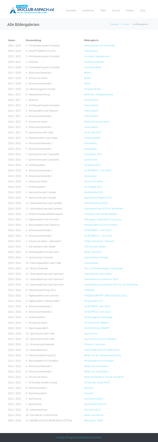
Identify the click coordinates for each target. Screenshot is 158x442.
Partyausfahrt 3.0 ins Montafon (101, 224)
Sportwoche (90, 159)
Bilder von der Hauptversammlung (102, 355)
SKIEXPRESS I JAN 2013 (97, 306)
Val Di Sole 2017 (92, 132)
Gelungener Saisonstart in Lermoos (102, 219)
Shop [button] (142, 10)
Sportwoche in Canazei (96, 257)
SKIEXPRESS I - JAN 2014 (97, 230)
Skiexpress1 (90, 143)
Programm (72, 437)
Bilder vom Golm (93, 251)
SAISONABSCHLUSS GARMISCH (102, 349)
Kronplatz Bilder (93, 67)
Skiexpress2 (90, 148)
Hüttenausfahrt (92, 137)
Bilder (87, 78)
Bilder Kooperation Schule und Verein (104, 376)
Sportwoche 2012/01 (95, 404)
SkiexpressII (90, 175)
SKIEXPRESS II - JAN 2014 (98, 235)
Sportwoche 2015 (93, 192)
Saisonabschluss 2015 (96, 202)
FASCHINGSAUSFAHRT (97, 328)
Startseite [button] (71, 10)
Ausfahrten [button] (88, 10)
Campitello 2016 (93, 154)
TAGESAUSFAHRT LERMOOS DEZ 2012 (105, 295)
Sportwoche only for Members (100, 338)
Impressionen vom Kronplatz (99, 45)
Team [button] (103, 10)
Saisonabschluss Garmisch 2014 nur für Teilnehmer (111, 284)
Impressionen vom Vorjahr (98, 273)
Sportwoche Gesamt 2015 (98, 197)
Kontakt (60, 437)
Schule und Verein (93, 181)
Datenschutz (86, 437)
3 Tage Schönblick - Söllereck (99, 241)
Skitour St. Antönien (94, 344)
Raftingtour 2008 (93, 420)
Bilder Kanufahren (94, 415)
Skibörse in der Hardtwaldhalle (100, 213)
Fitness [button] (130, 10)
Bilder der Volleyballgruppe (98, 94)
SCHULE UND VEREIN (96, 322)
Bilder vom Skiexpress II (96, 371)
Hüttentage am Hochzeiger (98, 317)
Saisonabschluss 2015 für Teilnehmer (103, 208)
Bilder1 (88, 72)
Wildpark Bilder (92, 89)
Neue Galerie (91, 50)
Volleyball (89, 289)
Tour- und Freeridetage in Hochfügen (103, 268)
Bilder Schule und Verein (97, 121)
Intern (98, 437)
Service (126, 24)
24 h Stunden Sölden (95, 246)
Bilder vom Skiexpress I (96, 366)
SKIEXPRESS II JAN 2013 (97, 311)
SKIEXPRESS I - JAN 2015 (97, 170)
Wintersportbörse (94, 61)
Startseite (114, 24)
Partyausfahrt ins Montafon (99, 360)
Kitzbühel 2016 (92, 164)
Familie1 (88, 387)
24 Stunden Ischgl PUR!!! (97, 382)
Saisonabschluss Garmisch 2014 (101, 279)
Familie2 (88, 393)
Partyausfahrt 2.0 (93, 300)
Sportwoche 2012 (93, 398)
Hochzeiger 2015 (93, 186)
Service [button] (116, 10)
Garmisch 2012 (92, 409)
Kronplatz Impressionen (97, 56)
